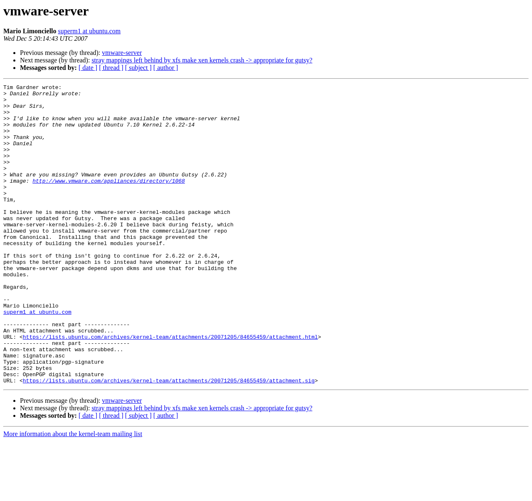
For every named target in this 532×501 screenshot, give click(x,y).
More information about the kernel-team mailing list (72, 493)
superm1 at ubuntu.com (89, 31)
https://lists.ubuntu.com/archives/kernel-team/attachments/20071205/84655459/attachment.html (170, 388)
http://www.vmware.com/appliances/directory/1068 (108, 200)
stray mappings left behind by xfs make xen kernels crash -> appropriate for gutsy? (201, 60)
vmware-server (122, 52)
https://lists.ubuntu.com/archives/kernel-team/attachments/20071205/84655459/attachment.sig (169, 440)
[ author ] (165, 67)
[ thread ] (111, 67)
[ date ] (88, 67)
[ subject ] (138, 67)
